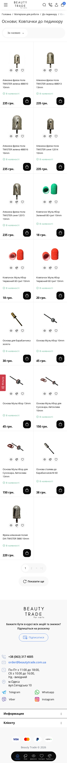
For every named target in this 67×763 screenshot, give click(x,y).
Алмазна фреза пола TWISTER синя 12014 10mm (47, 149)
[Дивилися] (25, 756)
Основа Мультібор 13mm (17, 403)
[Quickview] (11, 70)
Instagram (44, 699)
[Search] (44, 5)
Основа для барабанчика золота (17, 342)
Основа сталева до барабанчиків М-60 (47, 471)
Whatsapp (44, 692)
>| (41, 568)
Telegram (11, 692)
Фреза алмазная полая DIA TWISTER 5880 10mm (16, 536)
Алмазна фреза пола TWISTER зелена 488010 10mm (15, 83)
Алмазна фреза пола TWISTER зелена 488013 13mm (49, 83)
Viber (8, 699)
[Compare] (16, 70)
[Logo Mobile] (20, 4)
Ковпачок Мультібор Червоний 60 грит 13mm (49, 279)
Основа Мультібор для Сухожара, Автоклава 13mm (15, 473)
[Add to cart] (27, 101)
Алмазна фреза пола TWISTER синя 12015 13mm (14, 215)
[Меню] (6, 5)
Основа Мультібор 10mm (50, 340)
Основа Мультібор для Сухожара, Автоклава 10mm (48, 407)
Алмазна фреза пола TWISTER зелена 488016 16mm (15, 149)
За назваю (16, 32)
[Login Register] (56, 5)
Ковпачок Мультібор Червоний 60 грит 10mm (16, 279)
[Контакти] (50, 5)
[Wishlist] (22, 70)
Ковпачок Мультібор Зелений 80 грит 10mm (49, 213)
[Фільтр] (3, 382)
